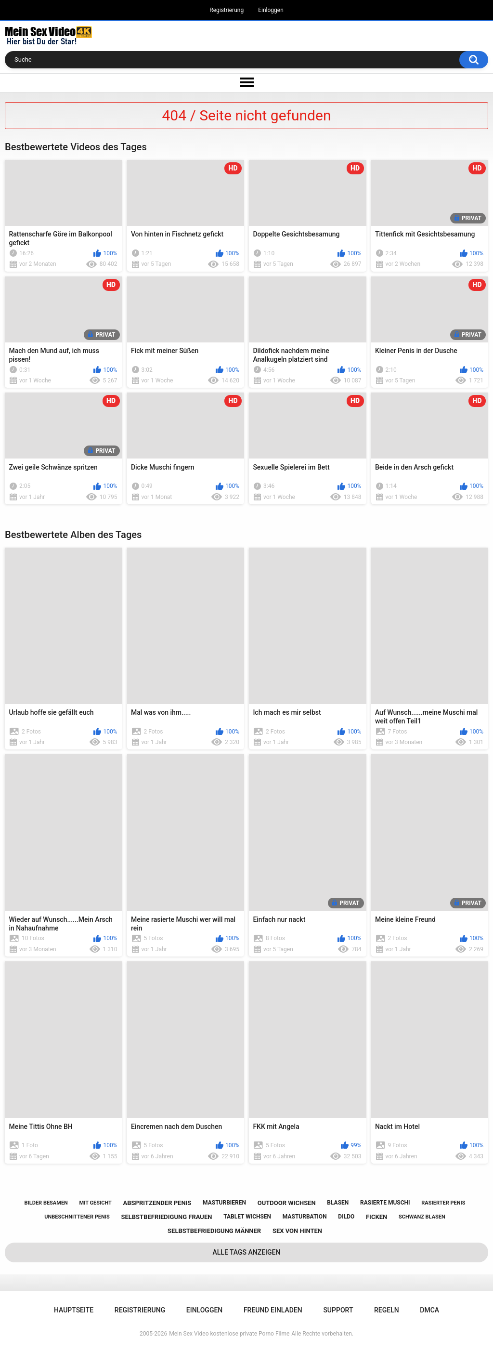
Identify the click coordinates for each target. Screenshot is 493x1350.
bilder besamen (46, 1203)
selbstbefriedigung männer (214, 1230)
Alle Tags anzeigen (247, 1252)
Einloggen (271, 10)
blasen (338, 1202)
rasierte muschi (385, 1202)
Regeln (386, 1310)
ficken (376, 1216)
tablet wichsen (247, 1216)
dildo (346, 1216)
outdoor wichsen (287, 1202)
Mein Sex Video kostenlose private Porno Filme (229, 1333)
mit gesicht (95, 1203)
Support (338, 1310)
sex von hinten (297, 1230)
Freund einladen (273, 1310)
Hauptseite (73, 1310)
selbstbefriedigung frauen (166, 1216)
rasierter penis (443, 1203)
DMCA (429, 1310)
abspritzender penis (157, 1202)
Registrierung (226, 10)
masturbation (305, 1216)
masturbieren (224, 1202)
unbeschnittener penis (76, 1217)
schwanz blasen (422, 1217)
